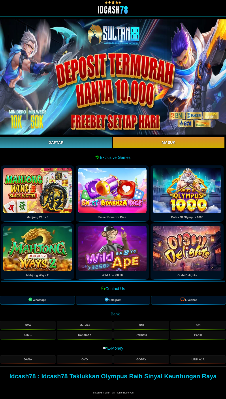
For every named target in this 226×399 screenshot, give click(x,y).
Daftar (56, 142)
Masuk (168, 142)
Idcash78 (97, 392)
